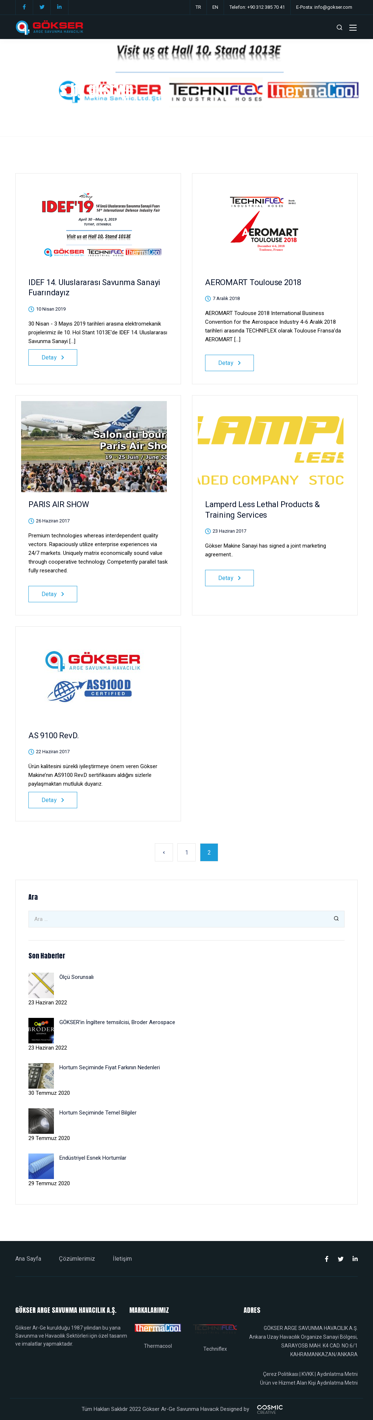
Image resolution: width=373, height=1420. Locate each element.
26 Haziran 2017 (53, 521)
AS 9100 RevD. (53, 735)
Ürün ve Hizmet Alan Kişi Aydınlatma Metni (309, 1383)
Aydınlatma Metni (337, 1374)
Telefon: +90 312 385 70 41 (257, 7)
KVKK (308, 1374)
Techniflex (215, 1349)
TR (198, 7)
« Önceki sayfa (164, 852)
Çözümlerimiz (77, 1258)
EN (215, 7)
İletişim (122, 1258)
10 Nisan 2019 (51, 309)
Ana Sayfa (28, 1258)
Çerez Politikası (280, 1374)
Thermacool (158, 1346)
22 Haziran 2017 (53, 751)
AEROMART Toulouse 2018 (253, 282)
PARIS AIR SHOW (58, 504)
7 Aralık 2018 (226, 298)
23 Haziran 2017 (229, 531)
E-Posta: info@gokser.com (324, 7)
